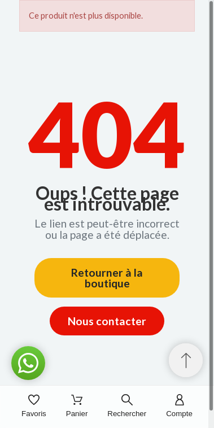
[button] (28, 363)
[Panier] (77, 407)
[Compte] (179, 407)
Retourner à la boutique (107, 278)
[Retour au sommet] (186, 360)
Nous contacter (107, 321)
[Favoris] (34, 407)
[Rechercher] (127, 407)
